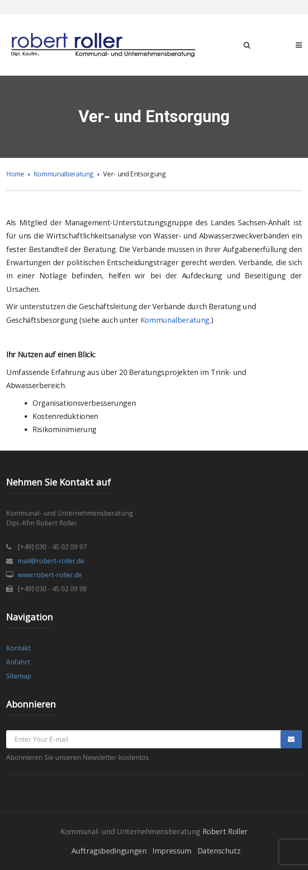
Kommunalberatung (64, 173)
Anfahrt (18, 661)
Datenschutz (219, 851)
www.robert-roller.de (50, 574)
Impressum (171, 851)
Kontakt (18, 647)
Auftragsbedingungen (108, 851)
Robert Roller (225, 831)
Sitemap (18, 675)
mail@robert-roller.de (51, 560)
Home (15, 173)
